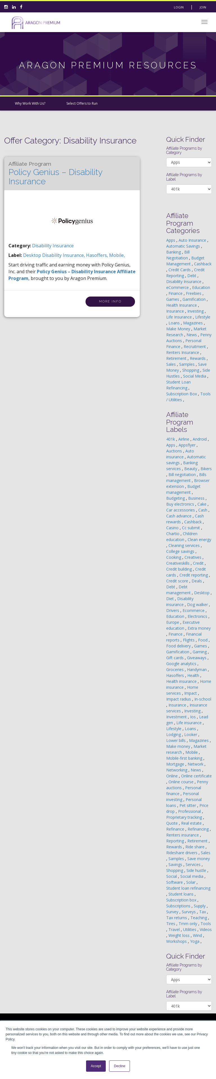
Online (172, 776)
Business (197, 498)
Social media (192, 876)
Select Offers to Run (82, 103)
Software (175, 882)
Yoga (195, 941)
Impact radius (179, 699)
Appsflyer (188, 445)
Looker (191, 734)
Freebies (194, 293)
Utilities (190, 929)
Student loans (181, 894)
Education (201, 287)
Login (179, 7)
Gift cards (175, 657)
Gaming (200, 651)
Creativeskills (178, 563)
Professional (190, 811)
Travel (174, 929)
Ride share (195, 846)
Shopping (191, 370)
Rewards (198, 358)
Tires (171, 923)
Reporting (175, 841)
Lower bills (176, 740)
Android (200, 439)
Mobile (192, 752)
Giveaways (197, 657)
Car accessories (181, 510)
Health (193, 675)
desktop (32, 255)
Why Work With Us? (30, 103)
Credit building (179, 569)
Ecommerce (194, 610)
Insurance (175, 311)
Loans (174, 323)
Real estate (192, 823)
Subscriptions (179, 905)
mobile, (117, 255)
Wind (198, 935)
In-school (202, 699)
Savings (175, 864)
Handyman (197, 669)
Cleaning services (184, 545)
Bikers (206, 468)
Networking (177, 770)
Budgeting (176, 498)
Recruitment (195, 346)
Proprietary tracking (184, 817)
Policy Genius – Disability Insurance (55, 173)
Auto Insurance (193, 240)
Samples (187, 364)
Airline (184, 439)
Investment (177, 716)
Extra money (199, 628)
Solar (191, 882)
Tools (206, 923)
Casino (173, 527)
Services (194, 864)
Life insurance (189, 722)
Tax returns (177, 917)
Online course (181, 781)
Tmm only (188, 923)
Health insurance (182, 681)
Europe (173, 622)
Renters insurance (183, 835)
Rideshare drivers (182, 852)
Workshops (177, 941)
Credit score (177, 581)
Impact (191, 693)
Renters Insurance (183, 352)
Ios (193, 716)
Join (203, 7)
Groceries (175, 669)
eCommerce (178, 287)
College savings (180, 551)
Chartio (173, 533)
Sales (171, 364)
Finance (176, 293)
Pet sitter (188, 805)
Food (203, 640)
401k (171, 439)
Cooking (174, 557)
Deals (197, 581)
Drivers (173, 610)
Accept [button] (96, 1066)
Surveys (189, 911)
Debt (192, 275)
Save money (198, 858)
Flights (189, 640)
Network (196, 764)
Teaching (199, 917)
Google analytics (181, 663)
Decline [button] (119, 1066)
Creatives (193, 557)
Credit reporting (194, 575)
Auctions (174, 451)
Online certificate (196, 776)
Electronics (198, 616)
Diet (170, 598)
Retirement (177, 358)
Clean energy (199, 539)
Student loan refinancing (188, 888)
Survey (172, 911)
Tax (203, 911)
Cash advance (179, 516)
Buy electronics (180, 504)
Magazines (193, 323)
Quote (172, 823)
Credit (199, 563)
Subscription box (181, 900)
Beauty (191, 468)
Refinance (175, 829)
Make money (178, 746)
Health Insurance (182, 305)
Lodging (174, 734)
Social (172, 876)
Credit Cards (180, 269)
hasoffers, (97, 255)
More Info (110, 301)
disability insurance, (64, 255)
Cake (202, 504)
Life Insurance (179, 317)
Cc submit (191, 527)
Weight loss (179, 935)
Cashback (203, 263)
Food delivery (179, 646)
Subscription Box (182, 393)
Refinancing (199, 829)
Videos (206, 929)
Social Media (195, 376)
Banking (174, 252)
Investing (196, 311)
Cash (203, 510)
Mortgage (175, 764)
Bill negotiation (182, 474)
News (192, 334)
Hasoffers (175, 675)
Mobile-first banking (184, 758)
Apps (171, 240)
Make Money (178, 328)
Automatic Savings (183, 246)
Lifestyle (202, 317)
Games (173, 299)
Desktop (202, 592)
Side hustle (196, 870)
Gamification (195, 299)
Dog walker (198, 604)
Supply (200, 905)
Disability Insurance (53, 246)
